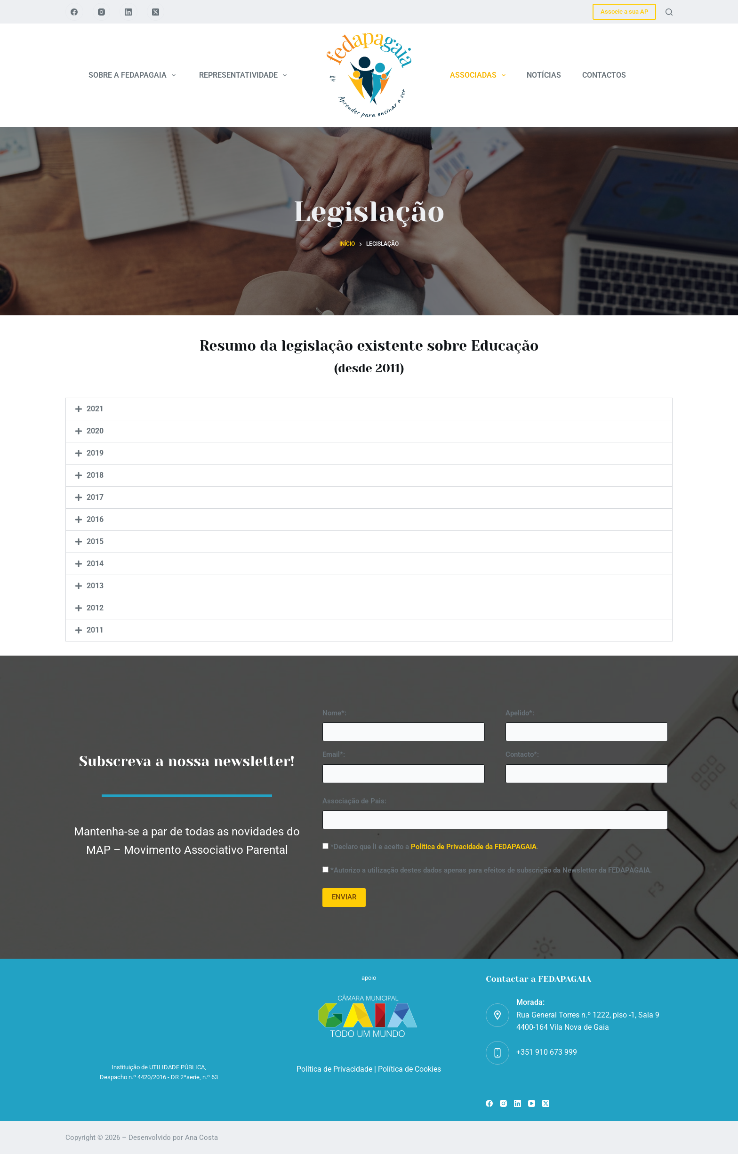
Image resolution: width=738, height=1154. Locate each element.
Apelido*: (519, 713)
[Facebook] (74, 12)
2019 (95, 453)
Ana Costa (201, 1137)
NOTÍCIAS (544, 75)
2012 (95, 607)
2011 (95, 629)
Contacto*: (522, 754)
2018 (95, 475)
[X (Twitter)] (156, 12)
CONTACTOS (604, 75)
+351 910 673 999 (546, 1052)
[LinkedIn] (128, 12)
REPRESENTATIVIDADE (244, 75)
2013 (95, 585)
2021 (95, 408)
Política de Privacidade (334, 1069)
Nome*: (334, 713)
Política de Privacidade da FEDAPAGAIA (474, 846)
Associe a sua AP (624, 11)
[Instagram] (102, 12)
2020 (95, 430)
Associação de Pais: (354, 801)
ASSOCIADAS (479, 75)
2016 (95, 519)
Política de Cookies (409, 1069)
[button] (369, 409)
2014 (95, 563)
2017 (95, 497)
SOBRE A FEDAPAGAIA (133, 75)
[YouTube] (531, 1103)
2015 (95, 541)
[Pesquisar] (669, 12)
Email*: (333, 754)
